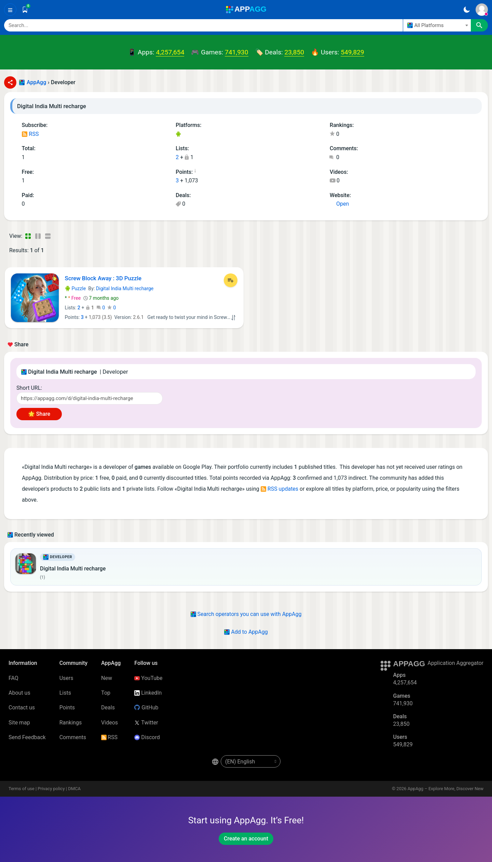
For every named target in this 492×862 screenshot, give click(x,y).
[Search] (203, 25)
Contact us (22, 707)
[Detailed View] (37, 236)
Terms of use (22, 788)
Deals (108, 707)
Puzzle (75, 288)
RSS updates (279, 489)
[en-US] (251, 761)
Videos (109, 722)
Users (66, 678)
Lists (65, 693)
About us (19, 693)
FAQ (13, 678)
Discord (147, 737)
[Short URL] (89, 398)
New (106, 678)
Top (105, 693)
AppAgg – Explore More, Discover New (445, 788)
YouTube (148, 678)
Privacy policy (51, 788)
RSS (30, 134)
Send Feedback (27, 737)
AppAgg (36, 82)
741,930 (236, 52)
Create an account (246, 838)
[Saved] (25, 9)
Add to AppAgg (246, 632)
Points (67, 707)
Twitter (146, 722)
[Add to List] (230, 280)
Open (339, 204)
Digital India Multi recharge (124, 288)
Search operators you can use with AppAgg (246, 614)
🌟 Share (39, 414)
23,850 (294, 52)
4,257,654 (170, 52)
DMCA (74, 788)
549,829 (352, 52)
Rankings (70, 722)
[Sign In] (482, 9)
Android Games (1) (178, 134)
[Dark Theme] (466, 9)
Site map (19, 722)
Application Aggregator (455, 663)
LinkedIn (148, 693)
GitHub (146, 707)
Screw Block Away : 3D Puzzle (103, 278)
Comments (72, 737)
